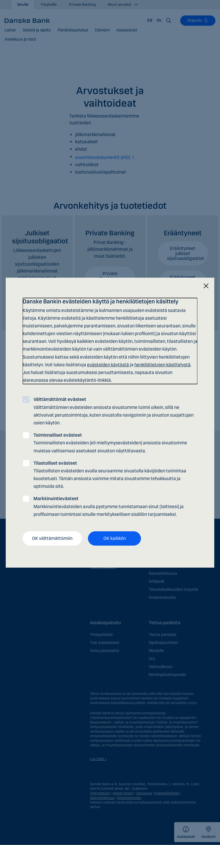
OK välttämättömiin (52, 538)
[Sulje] (206, 286)
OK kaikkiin (114, 538)
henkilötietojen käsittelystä (162, 364)
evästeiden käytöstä (108, 364)
